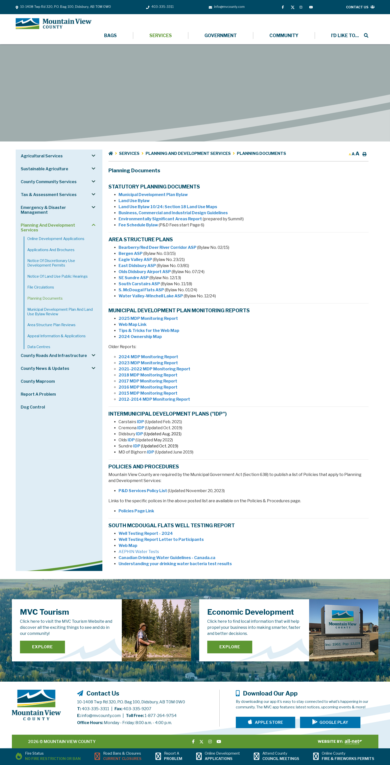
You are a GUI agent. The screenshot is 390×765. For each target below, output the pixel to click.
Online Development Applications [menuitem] (55, 238)
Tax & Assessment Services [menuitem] (49, 194)
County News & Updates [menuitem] (45, 368)
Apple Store (268, 722)
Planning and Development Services (188, 153)
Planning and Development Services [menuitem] (48, 227)
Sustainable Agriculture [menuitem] (44, 168)
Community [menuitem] (284, 35)
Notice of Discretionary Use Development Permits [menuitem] (51, 263)
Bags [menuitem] (110, 35)
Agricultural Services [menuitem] (42, 156)
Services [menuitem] (160, 35)
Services (129, 153)
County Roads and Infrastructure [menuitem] (54, 355)
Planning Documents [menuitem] (45, 298)
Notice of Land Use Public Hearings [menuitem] (57, 276)
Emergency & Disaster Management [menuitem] (43, 210)
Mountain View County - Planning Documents (53, 23)
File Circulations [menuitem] (40, 287)
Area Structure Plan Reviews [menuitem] (51, 325)
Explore (42, 646)
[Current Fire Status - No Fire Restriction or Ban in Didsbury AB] (48, 756)
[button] (93, 156)
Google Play (333, 722)
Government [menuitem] (220, 35)
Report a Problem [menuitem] (38, 394)
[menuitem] (345, 35)
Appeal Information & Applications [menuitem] (56, 336)
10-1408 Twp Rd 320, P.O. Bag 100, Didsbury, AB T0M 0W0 (131, 702)
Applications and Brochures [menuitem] (51, 250)
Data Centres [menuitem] (38, 347)
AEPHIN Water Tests (139, 551)
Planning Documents (261, 153)
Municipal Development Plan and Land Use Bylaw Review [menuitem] (60, 311)
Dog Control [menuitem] (33, 407)
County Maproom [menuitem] (38, 381)
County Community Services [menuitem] (49, 181)
